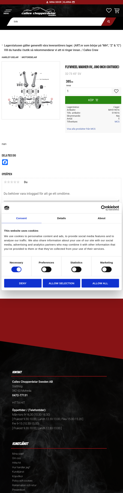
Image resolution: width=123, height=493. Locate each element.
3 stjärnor (11, 182)
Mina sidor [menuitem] (18, 453)
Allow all (100, 283)
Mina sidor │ (56, 2)
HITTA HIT (18, 402)
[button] (7, 11)
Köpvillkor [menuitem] (17, 476)
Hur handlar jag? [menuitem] (21, 467)
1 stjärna (5, 182)
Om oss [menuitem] (16, 458)
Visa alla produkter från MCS (81, 129)
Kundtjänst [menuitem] (18, 471)
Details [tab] (61, 218)
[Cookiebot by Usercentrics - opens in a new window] (103, 208)
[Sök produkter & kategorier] (56, 21)
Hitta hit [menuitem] (16, 462)
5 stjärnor (18, 182)
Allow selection (61, 283)
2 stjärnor (8, 182)
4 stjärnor (14, 182)
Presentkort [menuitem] (18, 489)
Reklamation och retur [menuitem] (24, 485)
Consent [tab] (21, 218)
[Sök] (108, 21)
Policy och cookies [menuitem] (22, 480)
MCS (117, 121)
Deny (22, 283)
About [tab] (101, 218)
